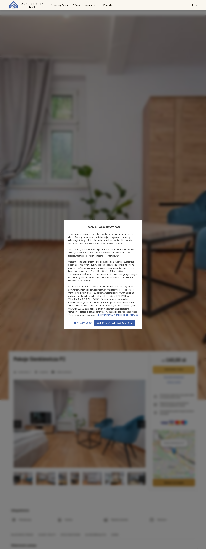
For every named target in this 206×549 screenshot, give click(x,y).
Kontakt (107, 5)
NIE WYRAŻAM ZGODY (83, 323)
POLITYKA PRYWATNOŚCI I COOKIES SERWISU (117, 315)
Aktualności (92, 5)
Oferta (76, 5)
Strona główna (59, 5)
